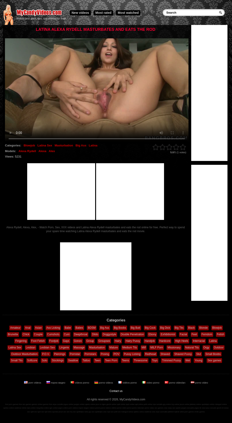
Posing (105, 354)
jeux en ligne (101, 404)
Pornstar (75, 354)
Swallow (73, 360)
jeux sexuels (211, 408)
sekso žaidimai (145, 412)
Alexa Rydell (27, 151)
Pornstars (90, 354)
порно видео (56, 382)
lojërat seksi (179, 412)
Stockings (57, 360)
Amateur (15, 327)
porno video (199, 382)
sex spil (44, 412)
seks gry (88, 412)
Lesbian (30, 347)
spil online (139, 404)
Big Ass (80, 145)
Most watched (128, 13)
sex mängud (123, 412)
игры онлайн (58, 404)
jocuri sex (62, 412)
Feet (194, 334)
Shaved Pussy (183, 354)
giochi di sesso (223, 408)
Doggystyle (109, 334)
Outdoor (219, 347)
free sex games (25, 404)
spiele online (90, 404)
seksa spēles (133, 412)
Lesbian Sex (47, 347)
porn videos (33, 382)
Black (191, 327)
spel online (130, 404)
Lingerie (64, 347)
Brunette (13, 334)
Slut (198, 354)
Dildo (95, 334)
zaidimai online (20, 408)
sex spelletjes (78, 412)
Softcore (32, 360)
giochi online (111, 404)
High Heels (181, 341)
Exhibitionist (168, 334)
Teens (125, 360)
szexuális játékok (167, 412)
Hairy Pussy (133, 341)
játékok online (195, 404)
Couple (38, 334)
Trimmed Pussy (171, 360)
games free (47, 404)
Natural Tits (192, 347)
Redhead (150, 354)
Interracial (199, 341)
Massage (79, 347)
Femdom (207, 334)
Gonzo (78, 341)
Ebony (152, 334)
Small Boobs (213, 354)
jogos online (68, 404)
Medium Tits (129, 347)
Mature (113, 347)
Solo (44, 360)
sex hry (69, 412)
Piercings (59, 354)
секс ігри (106, 412)
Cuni (67, 334)
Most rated (103, 13)
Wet (187, 360)
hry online (175, 404)
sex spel (37, 412)
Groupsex (104, 341)
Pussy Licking (132, 354)
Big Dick (165, 327)
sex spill (30, 412)
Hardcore (164, 341)
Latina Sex (44, 145)
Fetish (220, 334)
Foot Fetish (38, 341)
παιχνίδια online (42, 408)
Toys (155, 360)
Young (198, 360)
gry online (167, 404)
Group (90, 341)
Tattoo (86, 360)
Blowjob (29, 145)
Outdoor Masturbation (24, 354)
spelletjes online (207, 404)
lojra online (31, 408)
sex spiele (177, 408)
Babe (68, 327)
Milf (144, 347)
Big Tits (179, 327)
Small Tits (17, 360)
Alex (52, 151)
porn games (189, 412)
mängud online (221, 404)
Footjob (53, 341)
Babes (79, 327)
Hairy (118, 341)
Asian (38, 327)
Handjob (150, 341)
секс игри (156, 412)
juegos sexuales (187, 408)
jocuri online (184, 404)
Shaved (165, 354)
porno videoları (175, 382)
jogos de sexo (200, 408)
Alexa (42, 151)
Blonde (203, 327)
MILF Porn (156, 347)
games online (37, 404)
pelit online (148, 404)
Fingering (21, 341)
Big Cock (150, 327)
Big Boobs (120, 327)
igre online (53, 408)
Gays (66, 341)
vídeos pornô (94, 408)
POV (116, 354)
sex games (159, 408)
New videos (80, 13)
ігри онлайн (158, 404)
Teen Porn (111, 360)
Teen (97, 360)
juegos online (79, 404)
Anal (27, 327)
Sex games (214, 360)
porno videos (104, 382)
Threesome (140, 360)
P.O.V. (46, 354)
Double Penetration (132, 334)
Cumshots (53, 334)
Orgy (206, 347)
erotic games (199, 412)
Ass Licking (53, 327)
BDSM (92, 327)
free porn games (11, 404)
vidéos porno (128, 382)
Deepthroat (80, 334)
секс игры (168, 408)
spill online (121, 404)
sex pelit (114, 412)
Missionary (173, 347)
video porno (151, 382)
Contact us (115, 391)
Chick (26, 334)
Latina (93, 145)
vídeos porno (80, 382)
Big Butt (135, 327)
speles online (8, 408)
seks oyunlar (53, 412)
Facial (183, 334)
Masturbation (64, 145)
